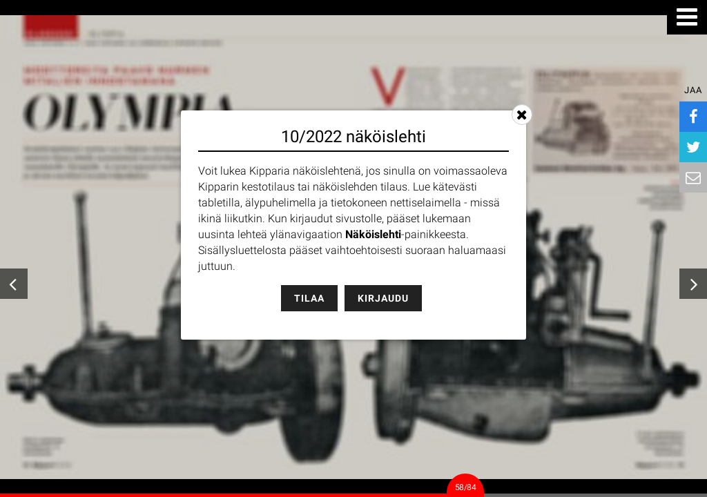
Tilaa (309, 298)
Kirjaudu (383, 298)
